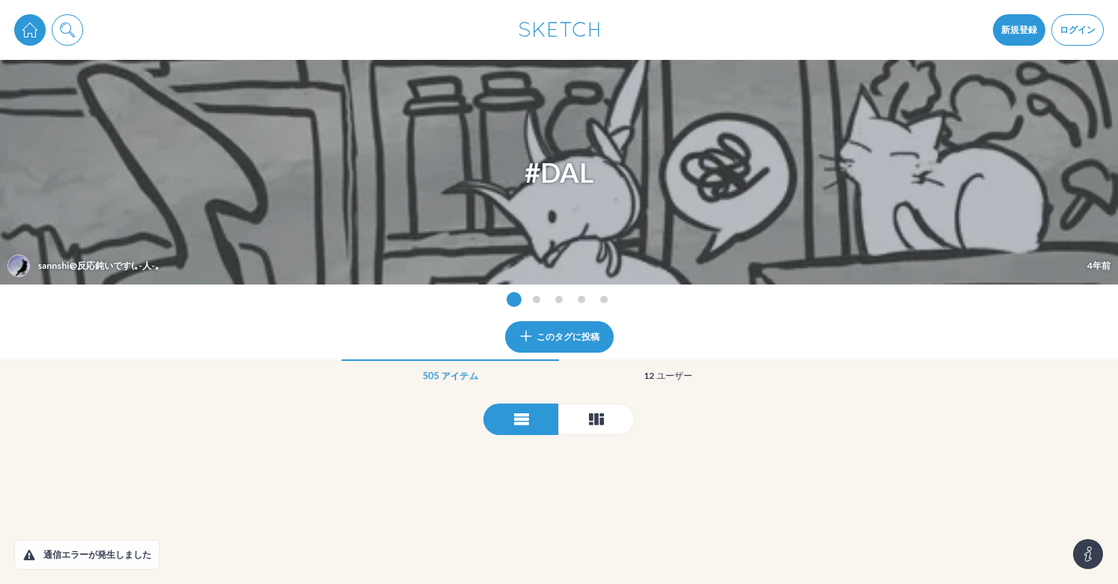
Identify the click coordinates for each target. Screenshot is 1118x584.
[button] (29, 555)
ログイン (1078, 29)
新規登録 (1019, 29)
